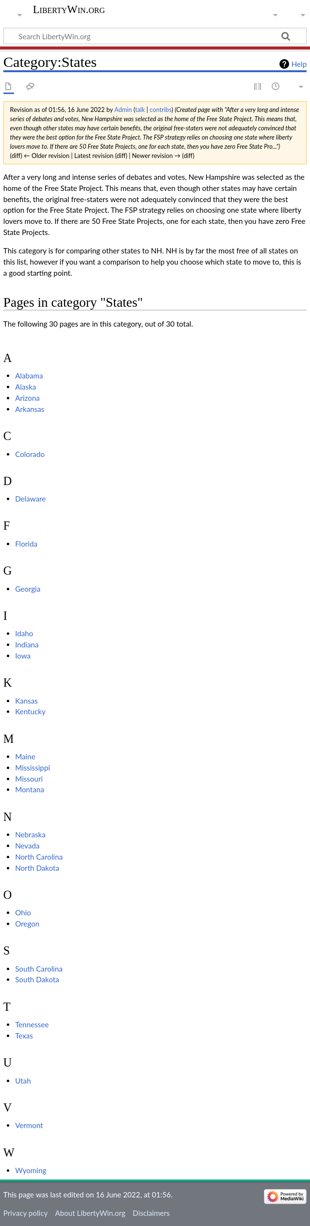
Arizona (27, 397)
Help (299, 64)
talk (140, 109)
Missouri (29, 778)
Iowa (23, 655)
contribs (161, 109)
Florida (26, 543)
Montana (29, 789)
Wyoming (30, 1170)
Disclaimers (151, 1213)
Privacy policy (25, 1213)
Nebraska (30, 834)
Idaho (24, 633)
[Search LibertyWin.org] (155, 36)
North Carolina (39, 856)
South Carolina (39, 968)
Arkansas (29, 409)
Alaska (25, 386)
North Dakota (37, 868)
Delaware (30, 498)
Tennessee (32, 1024)
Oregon (27, 923)
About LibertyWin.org (90, 1213)
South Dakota (37, 979)
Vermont (29, 1125)
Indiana (26, 644)
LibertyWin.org (69, 9)
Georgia (27, 588)
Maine (25, 756)
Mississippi (32, 767)
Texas (24, 1035)
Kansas (26, 700)
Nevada (27, 845)
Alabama (29, 375)
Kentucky (30, 711)
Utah (23, 1080)
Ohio (23, 912)
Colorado (30, 454)
